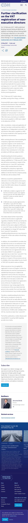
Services (3, 502)
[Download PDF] (6, 51)
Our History (17, 487)
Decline (11, 519)
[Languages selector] (24, 1)
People (3, 487)
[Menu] (22, 5)
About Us (16, 485)
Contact (3, 491)
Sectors (3, 500)
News (2, 506)
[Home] (5, 5)
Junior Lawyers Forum (19, 493)
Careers (3, 489)
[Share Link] (3, 51)
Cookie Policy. (13, 516)
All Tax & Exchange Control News (9, 10)
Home (2, 485)
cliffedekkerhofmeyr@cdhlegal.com (12, 358)
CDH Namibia (17, 491)
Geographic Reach (5, 504)
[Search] (26, 5)
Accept (5, 519)
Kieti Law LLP (17, 489)
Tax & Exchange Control (8, 417)
